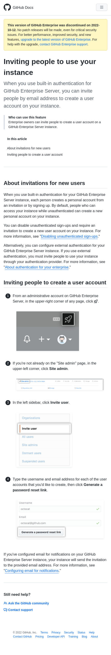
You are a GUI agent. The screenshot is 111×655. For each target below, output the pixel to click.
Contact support (18, 610)
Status (81, 632)
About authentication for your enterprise (37, 267)
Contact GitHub (22, 636)
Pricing (39, 636)
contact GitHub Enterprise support (64, 44)
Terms (44, 632)
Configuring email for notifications (32, 571)
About (94, 636)
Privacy (56, 632)
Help (92, 632)
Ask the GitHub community (26, 603)
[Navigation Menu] (101, 7)
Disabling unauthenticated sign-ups (69, 236)
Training (73, 636)
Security (69, 632)
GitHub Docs (23, 8)
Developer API (56, 636)
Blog (84, 636)
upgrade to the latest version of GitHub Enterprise (55, 39)
